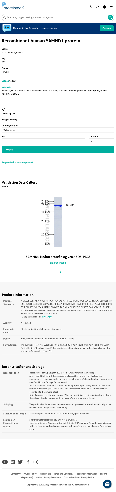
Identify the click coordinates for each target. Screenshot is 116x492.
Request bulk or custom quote (18, 162)
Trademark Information (86, 474)
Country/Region (10, 125)
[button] (107, 484)
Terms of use (45, 474)
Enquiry (9, 149)
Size (4, 136)
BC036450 (47, 317)
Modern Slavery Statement (48, 477)
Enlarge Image (58, 262)
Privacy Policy (29, 474)
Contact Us (16, 474)
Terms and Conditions (63, 474)
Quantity (93, 136)
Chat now (106, 28)
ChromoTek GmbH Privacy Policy (79, 477)
